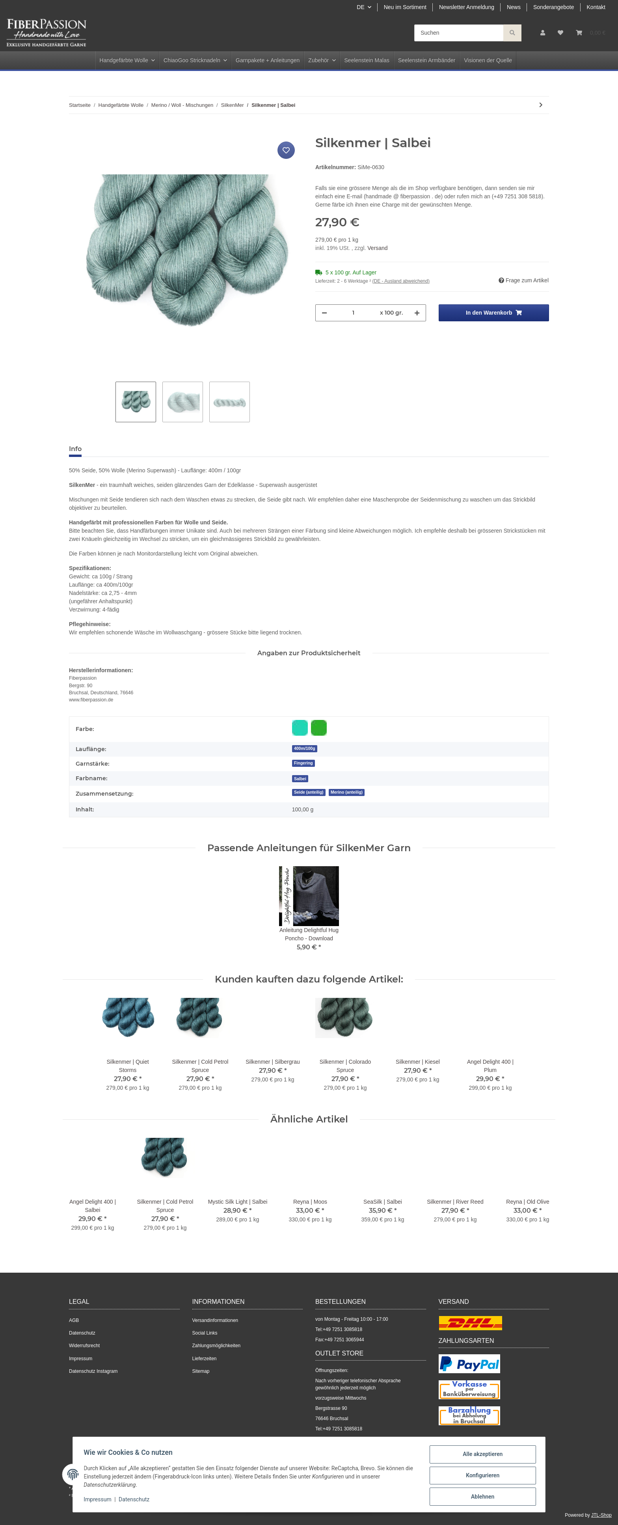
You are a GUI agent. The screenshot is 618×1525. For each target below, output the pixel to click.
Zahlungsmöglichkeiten (216, 1345)
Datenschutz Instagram (93, 1371)
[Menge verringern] (324, 313)
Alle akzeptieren (481, 1456)
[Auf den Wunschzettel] (286, 150)
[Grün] (319, 728)
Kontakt (596, 7)
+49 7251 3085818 (342, 1329)
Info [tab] (75, 449)
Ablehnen (480, 1497)
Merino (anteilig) (347, 792)
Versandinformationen (215, 1320)
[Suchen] (459, 32)
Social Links (205, 1333)
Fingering (303, 763)
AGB (74, 1320)
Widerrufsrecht (84, 1345)
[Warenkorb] (591, 32)
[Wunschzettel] (560, 32)
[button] (542, 32)
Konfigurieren (480, 1476)
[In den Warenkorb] (75, 131)
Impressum (80, 1358)
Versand (377, 248)
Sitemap (201, 1371)
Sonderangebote (553, 7)
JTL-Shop (601, 1515)
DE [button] (360, 7)
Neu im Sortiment (405, 7)
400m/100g (304, 748)
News (514, 7)
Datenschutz (82, 1333)
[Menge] (353, 313)
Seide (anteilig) (309, 792)
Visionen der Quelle (488, 60)
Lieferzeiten (204, 1358)
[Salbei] (300, 778)
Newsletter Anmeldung (466, 7)
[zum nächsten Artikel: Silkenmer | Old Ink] (541, 105)
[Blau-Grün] (300, 728)
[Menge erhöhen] (417, 313)
